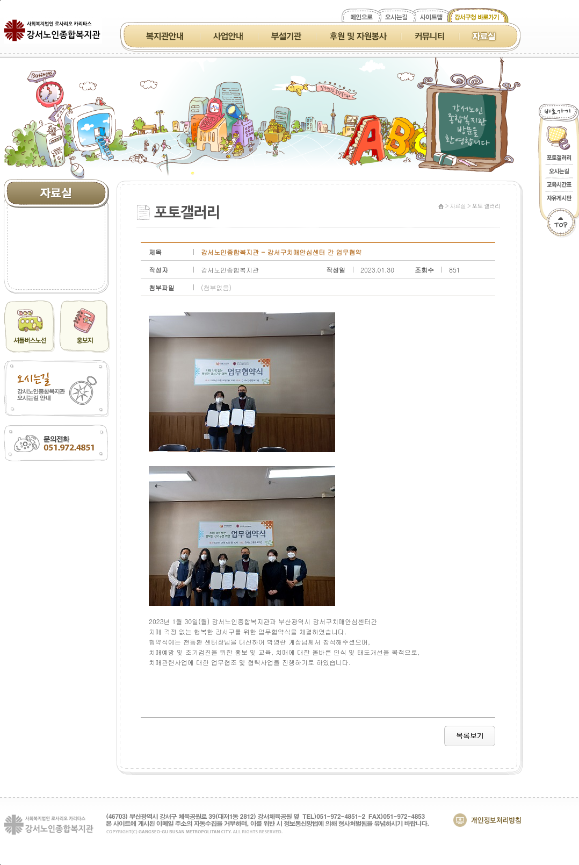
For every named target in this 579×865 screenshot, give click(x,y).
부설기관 (287, 36)
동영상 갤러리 (56, 256)
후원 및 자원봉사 (358, 36)
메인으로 (361, 17)
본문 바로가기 (0, 0)
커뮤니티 (430, 36)
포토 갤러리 (56, 274)
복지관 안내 (166, 36)
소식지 (56, 219)
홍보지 (56, 237)
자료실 (484, 36)
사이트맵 (433, 17)
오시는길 (397, 17)
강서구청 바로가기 (477, 17)
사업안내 (229, 36)
